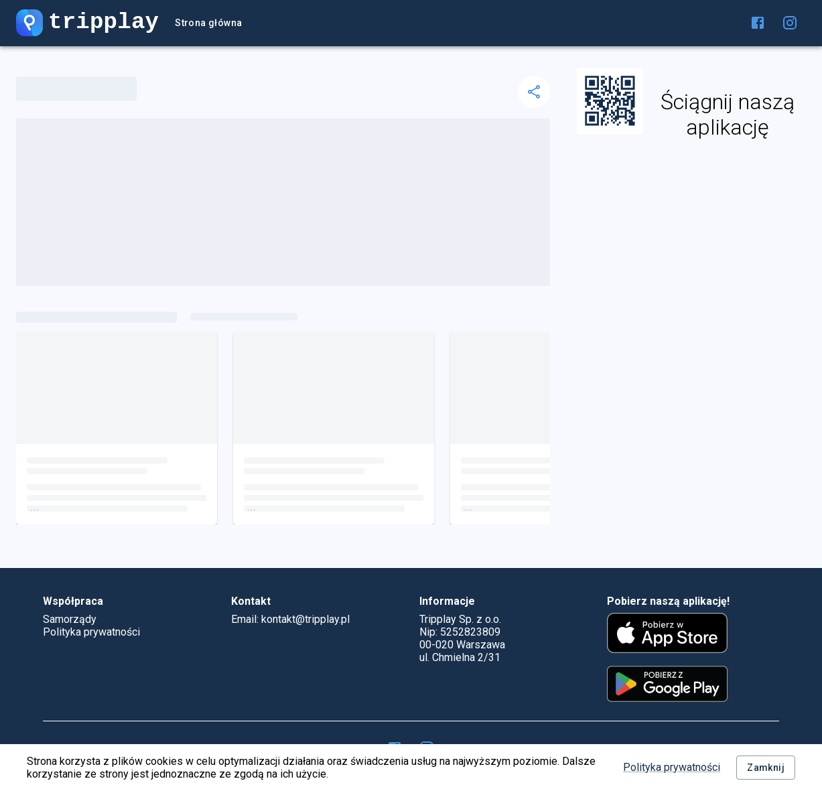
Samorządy (69, 619)
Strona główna (208, 23)
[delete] (534, 92)
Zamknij (766, 768)
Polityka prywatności (671, 767)
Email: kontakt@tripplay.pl (290, 619)
